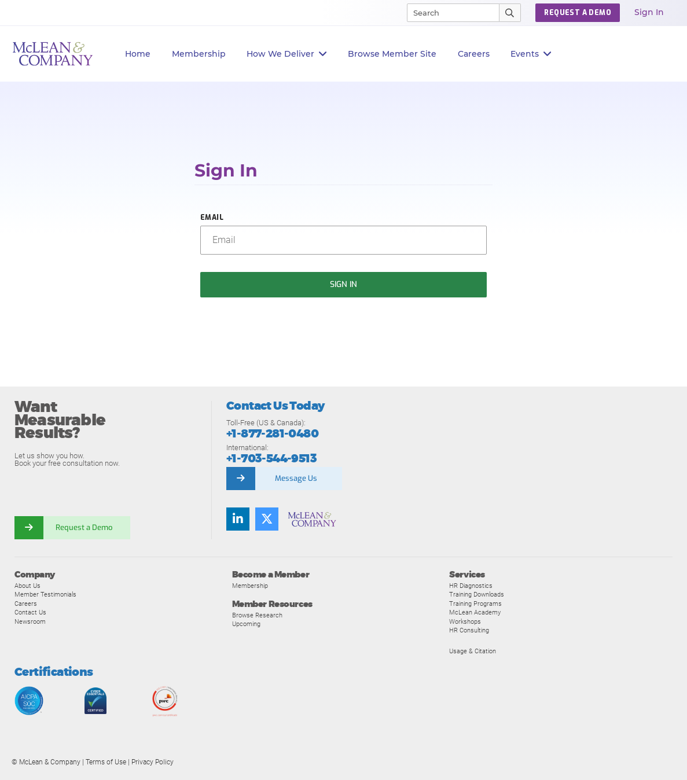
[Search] (448, 13)
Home (137, 54)
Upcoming (246, 624)
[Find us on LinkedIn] (237, 519)
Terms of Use (106, 762)
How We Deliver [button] (287, 54)
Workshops (465, 621)
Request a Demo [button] (577, 12)
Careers (25, 603)
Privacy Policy (152, 762)
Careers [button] (474, 54)
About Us (27, 586)
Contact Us (30, 612)
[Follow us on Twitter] (266, 519)
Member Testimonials (45, 594)
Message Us (296, 478)
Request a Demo (84, 527)
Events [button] (531, 54)
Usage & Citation (472, 651)
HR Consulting (469, 630)
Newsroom (30, 621)
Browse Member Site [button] (392, 54)
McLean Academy (475, 612)
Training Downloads (476, 594)
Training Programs (475, 603)
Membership (199, 54)
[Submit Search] (510, 12)
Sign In (649, 12)
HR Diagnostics (471, 586)
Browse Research (257, 615)
